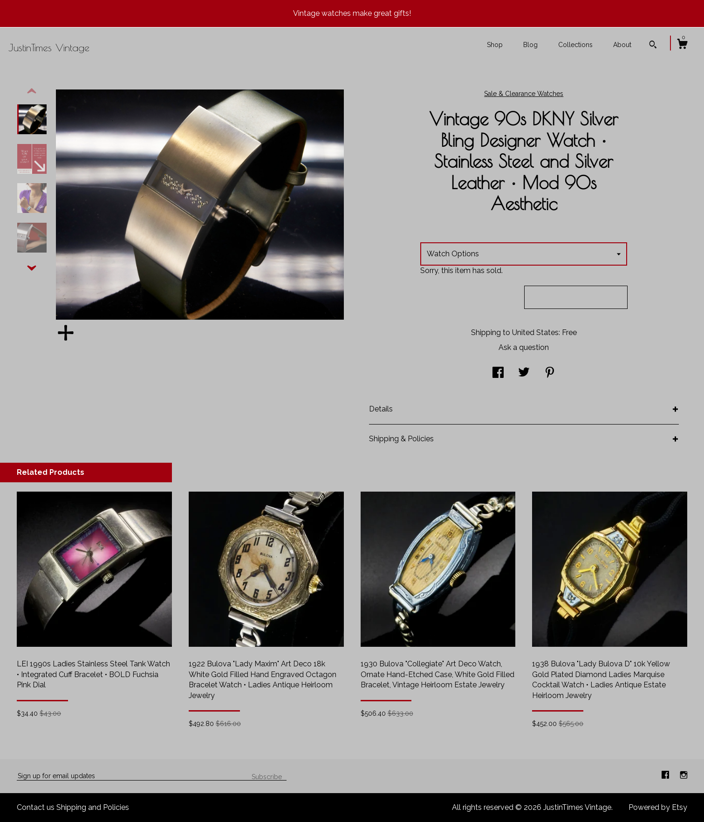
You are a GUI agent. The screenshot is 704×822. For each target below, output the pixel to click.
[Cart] (682, 45)
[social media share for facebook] (498, 373)
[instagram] (683, 775)
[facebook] (666, 775)
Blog (530, 44)
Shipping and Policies (92, 807)
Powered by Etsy (658, 807)
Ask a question (524, 347)
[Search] (652, 46)
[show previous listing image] (31, 91)
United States (535, 332)
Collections (575, 44)
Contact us (36, 807)
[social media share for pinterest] (549, 373)
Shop (495, 44)
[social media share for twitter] (524, 373)
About (622, 44)
